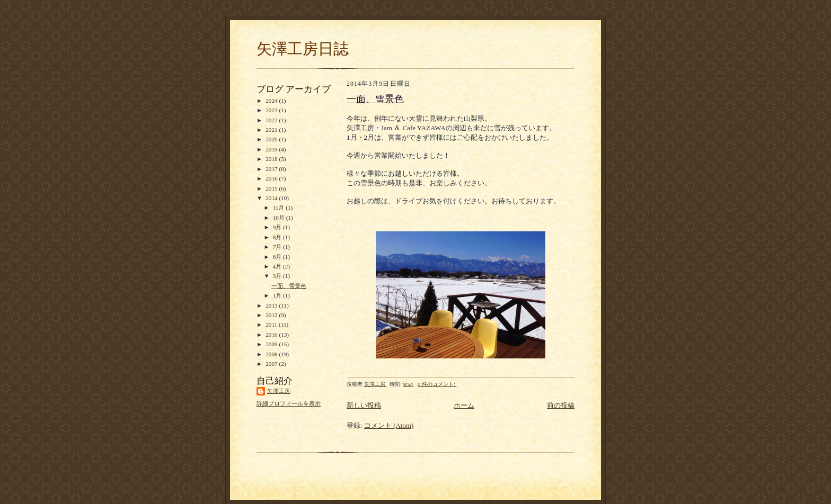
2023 (272, 110)
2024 (272, 100)
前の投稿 (560, 405)
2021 (272, 130)
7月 (278, 247)
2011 (272, 324)
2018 (272, 159)
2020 (272, 139)
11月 (279, 207)
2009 (272, 344)
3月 (278, 276)
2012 (272, 315)
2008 (272, 354)
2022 (272, 120)
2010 (272, 334)
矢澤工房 (278, 391)
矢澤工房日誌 (303, 48)
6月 (278, 257)
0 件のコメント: (437, 384)
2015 (272, 188)
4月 (278, 266)
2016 (272, 178)
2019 (272, 149)
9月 (278, 227)
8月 (278, 237)
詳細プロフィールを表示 (289, 403)
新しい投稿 (364, 405)
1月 (278, 295)
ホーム (464, 405)
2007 (272, 364)
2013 (272, 305)
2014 (272, 198)
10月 (279, 217)
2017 (272, 169)
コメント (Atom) (389, 425)
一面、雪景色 (288, 286)
